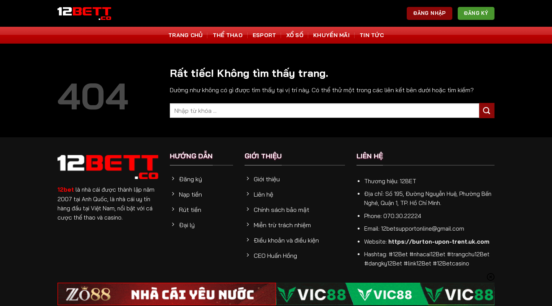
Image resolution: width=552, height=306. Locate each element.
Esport (264, 35)
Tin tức (372, 35)
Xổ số (294, 35)
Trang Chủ (185, 35)
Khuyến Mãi (331, 35)
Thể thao (228, 35)
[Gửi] (487, 110)
